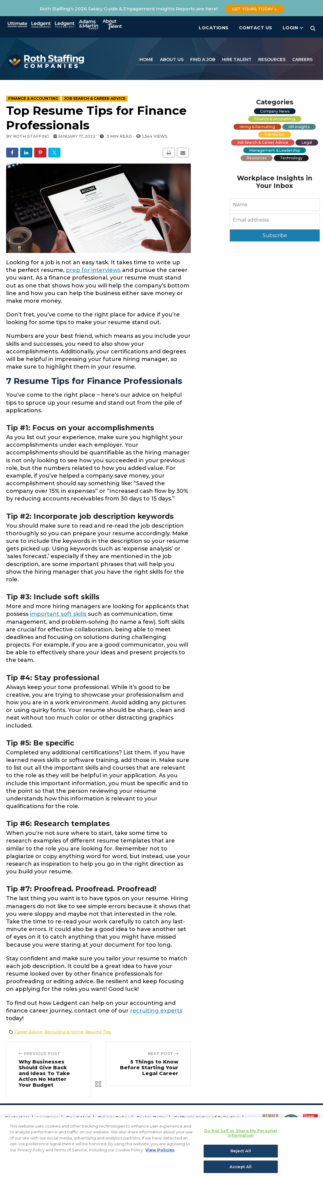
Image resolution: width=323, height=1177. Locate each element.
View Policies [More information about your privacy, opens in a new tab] (160, 1159)
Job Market (274, 134)
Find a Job (202, 59)
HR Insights (299, 127)
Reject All (240, 1160)
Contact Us (255, 28)
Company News (274, 111)
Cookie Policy (151, 1118)
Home (146, 59)
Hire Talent (237, 59)
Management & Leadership (274, 150)
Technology (291, 158)
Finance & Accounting (274, 119)
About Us (171, 59)
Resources (271, 59)
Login (293, 28)
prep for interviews (93, 270)
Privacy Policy (113, 1118)
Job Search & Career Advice (262, 142)
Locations (214, 28)
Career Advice (28, 1031)
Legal (307, 142)
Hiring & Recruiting (257, 127)
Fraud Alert (78, 1118)
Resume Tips (98, 1031)
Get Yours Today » (254, 8)
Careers (302, 59)
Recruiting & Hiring (63, 1031)
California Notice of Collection (207, 1118)
